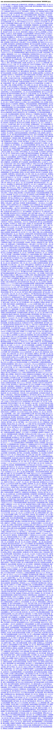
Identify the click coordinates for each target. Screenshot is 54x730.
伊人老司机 (10, 133)
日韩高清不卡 (8, 379)
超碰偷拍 (20, 25)
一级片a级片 (47, 186)
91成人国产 (38, 454)
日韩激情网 (20, 447)
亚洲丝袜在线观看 (12, 536)
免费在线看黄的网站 (7, 100)
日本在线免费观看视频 (46, 456)
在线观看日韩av (48, 348)
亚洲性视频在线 (39, 663)
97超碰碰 (3, 343)
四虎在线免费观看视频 (40, 295)
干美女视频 (45, 615)
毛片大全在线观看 (39, 136)
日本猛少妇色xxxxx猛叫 (39, 100)
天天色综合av (41, 437)
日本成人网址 (15, 704)
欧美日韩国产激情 (9, 655)
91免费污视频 (37, 304)
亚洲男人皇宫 (49, 271)
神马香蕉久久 (15, 384)
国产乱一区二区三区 (15, 292)
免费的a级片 (12, 244)
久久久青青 (25, 432)
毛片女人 (6, 186)
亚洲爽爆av (12, 25)
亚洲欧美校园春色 (31, 203)
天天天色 (31, 316)
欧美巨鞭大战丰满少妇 (15, 323)
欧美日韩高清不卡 (42, 530)
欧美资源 (28, 382)
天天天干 (27, 485)
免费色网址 (11, 174)
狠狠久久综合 (47, 559)
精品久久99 (36, 251)
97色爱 (9, 340)
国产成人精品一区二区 (42, 145)
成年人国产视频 (33, 213)
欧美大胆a (40, 560)
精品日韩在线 (24, 384)
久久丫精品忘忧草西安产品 (26, 680)
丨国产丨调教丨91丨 (13, 305)
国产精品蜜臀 (39, 692)
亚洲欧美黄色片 (5, 581)
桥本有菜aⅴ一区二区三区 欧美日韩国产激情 (21, 269)
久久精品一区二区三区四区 (38, 141)
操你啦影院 (11, 44)
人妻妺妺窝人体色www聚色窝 (23, 386)
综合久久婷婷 (28, 666)
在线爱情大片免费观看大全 (30, 430)
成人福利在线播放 (19, 663)
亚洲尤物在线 (7, 138)
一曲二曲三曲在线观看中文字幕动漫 (35, 127)
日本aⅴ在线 (7, 649)
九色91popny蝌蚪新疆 (40, 569)
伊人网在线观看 (20, 566)
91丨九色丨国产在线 (42, 38)
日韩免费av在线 (26, 584)
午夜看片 (38, 706)
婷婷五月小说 (11, 182)
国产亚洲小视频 (27, 292)
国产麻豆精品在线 (36, 293)
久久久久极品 (5, 333)
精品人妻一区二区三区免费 (38, 281)
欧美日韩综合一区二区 (42, 285)
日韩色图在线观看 (9, 215)
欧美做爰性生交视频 (9, 276)
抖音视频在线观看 (22, 40)
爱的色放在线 (33, 35)
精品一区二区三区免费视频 (20, 155)
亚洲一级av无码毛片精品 (19, 649)
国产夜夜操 (7, 408)
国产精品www (30, 311)
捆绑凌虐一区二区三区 (20, 252)
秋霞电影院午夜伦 (21, 175)
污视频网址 (36, 114)
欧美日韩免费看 (40, 194)
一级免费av (43, 598)
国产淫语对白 (47, 293)
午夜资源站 (6, 324)
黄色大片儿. (40, 701)
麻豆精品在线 (33, 40)
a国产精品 (16, 203)
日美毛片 (7, 180)
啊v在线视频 (47, 131)
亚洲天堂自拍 (5, 412)
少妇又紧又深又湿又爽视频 (19, 139)
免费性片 (36, 353)
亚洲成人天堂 (37, 711)
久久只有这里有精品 (47, 80)
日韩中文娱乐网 (6, 357)
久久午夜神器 (27, 50)
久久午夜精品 (19, 216)
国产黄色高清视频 (18, 348)
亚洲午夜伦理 (14, 42)
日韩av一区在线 (18, 141)
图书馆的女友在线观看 (32, 57)
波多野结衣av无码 (22, 157)
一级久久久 (19, 20)
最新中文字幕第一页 (44, 708)
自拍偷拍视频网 (9, 109)
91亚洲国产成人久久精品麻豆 (17, 311)
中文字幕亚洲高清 (36, 59)
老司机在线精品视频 (16, 98)
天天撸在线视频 (34, 246)
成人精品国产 (32, 408)
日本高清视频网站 (43, 466)
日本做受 (14, 73)
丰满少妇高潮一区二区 (35, 93)
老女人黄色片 (35, 180)
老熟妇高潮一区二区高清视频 (40, 678)
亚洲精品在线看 (37, 292)
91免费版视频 (43, 129)
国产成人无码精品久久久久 (16, 198)
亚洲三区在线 (11, 80)
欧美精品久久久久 (25, 180)
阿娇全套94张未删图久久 (8, 37)
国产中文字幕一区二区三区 (12, 90)
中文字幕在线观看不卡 (25, 711)
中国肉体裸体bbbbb (22, 244)
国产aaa (8, 26)
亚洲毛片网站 (39, 269)
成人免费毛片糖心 (47, 331)
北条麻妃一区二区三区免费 (30, 158)
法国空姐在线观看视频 (21, 133)
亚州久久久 (46, 76)
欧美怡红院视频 (32, 625)
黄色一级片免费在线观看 (10, 45)
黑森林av (45, 299)
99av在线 (8, 288)
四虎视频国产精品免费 (30, 427)
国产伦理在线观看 (46, 204)
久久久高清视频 (29, 13)
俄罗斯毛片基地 (46, 506)
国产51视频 (27, 473)
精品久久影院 (11, 600)
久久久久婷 (22, 194)
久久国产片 (45, 162)
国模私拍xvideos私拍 (23, 459)
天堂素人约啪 (41, 30)
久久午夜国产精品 (36, 225)
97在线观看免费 (45, 180)
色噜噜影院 (37, 564)
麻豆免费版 (17, 47)
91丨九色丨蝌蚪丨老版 (33, 232)
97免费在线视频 (7, 30)
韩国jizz (46, 169)
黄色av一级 (36, 661)
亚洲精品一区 (22, 506)
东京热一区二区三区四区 (44, 35)
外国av (25, 581)
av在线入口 (7, 401)
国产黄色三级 (24, 446)
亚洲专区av (9, 495)
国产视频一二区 (23, 422)
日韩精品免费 (29, 234)
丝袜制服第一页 (46, 646)
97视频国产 (25, 574)
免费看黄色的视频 (22, 35)
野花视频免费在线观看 (14, 608)
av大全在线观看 (24, 704)
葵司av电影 (14, 581)
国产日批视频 (5, 98)
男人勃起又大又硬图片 (38, 538)
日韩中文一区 (17, 307)
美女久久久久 (21, 382)
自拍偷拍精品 (34, 216)
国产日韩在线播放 (13, 352)
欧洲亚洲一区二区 (43, 201)
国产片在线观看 (13, 425)
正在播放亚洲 (38, 256)
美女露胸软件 (33, 369)
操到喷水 (14, 535)
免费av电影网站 (17, 552)
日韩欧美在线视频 (24, 81)
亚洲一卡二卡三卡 (14, 345)
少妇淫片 (15, 716)
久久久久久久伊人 (43, 427)
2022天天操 (32, 273)
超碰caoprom (28, 276)
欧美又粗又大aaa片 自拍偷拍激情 (21, 401)
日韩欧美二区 (8, 145)
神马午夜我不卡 (33, 531)
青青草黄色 (12, 571)
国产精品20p (46, 699)
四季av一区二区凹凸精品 (35, 186)
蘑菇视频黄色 (23, 451)
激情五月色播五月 (26, 163)
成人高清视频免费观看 (15, 675)
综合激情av (6, 223)
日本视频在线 (32, 112)
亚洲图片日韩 (34, 470)
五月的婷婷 (42, 151)
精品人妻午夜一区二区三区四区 (37, 490)
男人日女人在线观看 (35, 384)
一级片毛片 (16, 208)
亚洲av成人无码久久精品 (29, 117)
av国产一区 (28, 417)
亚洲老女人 (27, 293)
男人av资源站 (12, 239)
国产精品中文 (37, 211)
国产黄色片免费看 (37, 447)
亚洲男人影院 (5, 518)
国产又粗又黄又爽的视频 (42, 266)
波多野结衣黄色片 (25, 684)
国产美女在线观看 (35, 44)
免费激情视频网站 (43, 103)
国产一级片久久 (30, 61)
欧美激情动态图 (34, 574)
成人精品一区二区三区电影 (22, 489)
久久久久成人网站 (30, 37)
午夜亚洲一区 (34, 11)
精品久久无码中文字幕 (21, 358)
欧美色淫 (35, 280)
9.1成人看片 (34, 403)
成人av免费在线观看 (46, 232)
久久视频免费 (45, 62)
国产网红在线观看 (41, 511)
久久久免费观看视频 (38, 696)
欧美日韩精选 (17, 507)
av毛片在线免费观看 (29, 145)
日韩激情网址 (26, 54)
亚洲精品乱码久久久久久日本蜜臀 (39, 444)
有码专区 (42, 56)
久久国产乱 (9, 69)
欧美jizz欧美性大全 (35, 80)
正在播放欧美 (29, 309)
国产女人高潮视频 (41, 32)
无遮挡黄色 (48, 370)
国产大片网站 (25, 317)
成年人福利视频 (9, 386)
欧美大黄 (37, 562)
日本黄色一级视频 (46, 288)
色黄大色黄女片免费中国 (29, 119)
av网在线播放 (31, 581)
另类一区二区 (24, 263)
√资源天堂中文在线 (20, 374)
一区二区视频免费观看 (33, 18)
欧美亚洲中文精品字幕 (19, 458)
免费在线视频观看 (9, 432)
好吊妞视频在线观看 (29, 283)
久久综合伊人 (49, 215)
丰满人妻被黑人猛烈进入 (44, 133)
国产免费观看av (27, 211)
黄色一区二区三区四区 (24, 124)
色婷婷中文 (10, 74)
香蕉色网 (37, 20)
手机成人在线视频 (39, 442)
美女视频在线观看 (13, 114)
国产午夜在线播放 (40, 576)
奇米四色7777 (30, 107)
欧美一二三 (26, 59)
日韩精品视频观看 (29, 572)
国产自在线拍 (29, 353)
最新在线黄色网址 (12, 370)
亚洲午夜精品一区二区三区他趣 (29, 151)
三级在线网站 (16, 254)
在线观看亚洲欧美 (8, 246)
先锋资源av (29, 295)
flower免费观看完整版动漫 (43, 26)
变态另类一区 (5, 81)
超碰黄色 (41, 432)
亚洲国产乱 (17, 492)
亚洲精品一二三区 (8, 660)
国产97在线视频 (39, 134)
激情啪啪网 (48, 283)
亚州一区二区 (34, 589)
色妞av (48, 617)
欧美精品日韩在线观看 (37, 150)
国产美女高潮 (13, 290)
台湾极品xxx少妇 (47, 340)
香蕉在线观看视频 (31, 103)
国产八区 (35, 461)
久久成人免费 (43, 459)
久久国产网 (21, 61)
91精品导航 (49, 576)
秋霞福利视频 (47, 290)
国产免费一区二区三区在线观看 (13, 473)
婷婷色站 (3, 93)
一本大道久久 (41, 203)
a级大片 (39, 689)
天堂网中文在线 (11, 331)
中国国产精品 (15, 487)
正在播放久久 (24, 444)
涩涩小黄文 (47, 478)
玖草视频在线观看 (22, 312)
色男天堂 (41, 382)
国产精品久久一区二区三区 (14, 177)
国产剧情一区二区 (14, 186)
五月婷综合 (47, 73)
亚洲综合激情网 (9, 406)
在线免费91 (6, 530)
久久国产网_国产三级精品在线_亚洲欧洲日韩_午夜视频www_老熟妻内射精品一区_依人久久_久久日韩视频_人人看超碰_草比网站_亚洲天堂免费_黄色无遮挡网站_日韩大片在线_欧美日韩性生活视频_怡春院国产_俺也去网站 (27, 6)
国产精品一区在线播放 (24, 453)
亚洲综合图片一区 (9, 668)
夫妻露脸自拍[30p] (9, 694)
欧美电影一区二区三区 (20, 201)
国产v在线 (46, 374)
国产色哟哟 (35, 607)
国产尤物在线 (47, 547)
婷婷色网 (26, 80)
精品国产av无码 (42, 81)
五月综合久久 (17, 30)
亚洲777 (27, 500)
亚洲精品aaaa (41, 643)
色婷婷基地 (4, 314)
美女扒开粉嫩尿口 (37, 268)
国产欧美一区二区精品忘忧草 (23, 406)
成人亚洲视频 (43, 25)
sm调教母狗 (16, 685)
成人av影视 (13, 280)
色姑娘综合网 (39, 9)
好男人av (7, 280)
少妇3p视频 (40, 71)
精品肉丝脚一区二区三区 (18, 232)
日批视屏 (35, 382)
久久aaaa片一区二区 (14, 317)
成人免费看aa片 (32, 451)
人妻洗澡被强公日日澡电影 (36, 139)
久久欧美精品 (37, 276)
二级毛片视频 (34, 45)
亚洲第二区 (30, 223)
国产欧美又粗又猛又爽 (15, 251)
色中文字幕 (43, 57)
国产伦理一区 (45, 189)
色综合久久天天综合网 (41, 21)
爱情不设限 (31, 157)
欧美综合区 (14, 350)
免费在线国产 (38, 487)
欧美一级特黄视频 (8, 663)
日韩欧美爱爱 (7, 83)
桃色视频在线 (43, 620)
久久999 (39, 331)
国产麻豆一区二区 (12, 422)
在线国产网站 (11, 578)
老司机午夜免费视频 (10, 121)
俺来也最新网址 (43, 358)
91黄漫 (51, 554)
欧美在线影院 (30, 9)
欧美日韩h (50, 504)
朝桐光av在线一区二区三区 (22, 23)
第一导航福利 (26, 403)
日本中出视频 (49, 516)
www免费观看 (25, 150)
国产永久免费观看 (42, 187)
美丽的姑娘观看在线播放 (37, 660)
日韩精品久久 (17, 495)
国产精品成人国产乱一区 (37, 394)
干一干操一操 (20, 578)
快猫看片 (38, 533)
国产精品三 (41, 68)
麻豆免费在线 (25, 71)
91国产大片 (28, 131)
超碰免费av (28, 447)
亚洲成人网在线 (27, 251)
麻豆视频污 (39, 74)
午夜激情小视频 (16, 138)
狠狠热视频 (15, 309)
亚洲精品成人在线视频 (37, 215)
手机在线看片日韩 (8, 336)
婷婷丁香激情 (8, 235)
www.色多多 (49, 328)
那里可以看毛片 (37, 138)
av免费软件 (12, 412)
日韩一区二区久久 (8, 574)
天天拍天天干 (7, 297)
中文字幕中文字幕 (42, 244)
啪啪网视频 (10, 343)
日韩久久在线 (27, 725)
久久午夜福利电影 (33, 362)
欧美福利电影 (15, 583)
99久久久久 (13, 530)
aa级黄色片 (47, 499)
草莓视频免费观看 (19, 52)
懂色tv (18, 519)
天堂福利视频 (10, 23)
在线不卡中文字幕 (38, 163)
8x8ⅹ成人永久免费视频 (46, 97)
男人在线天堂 (48, 429)
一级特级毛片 (46, 495)
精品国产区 (12, 122)
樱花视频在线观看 (6, 341)
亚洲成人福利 (11, 230)
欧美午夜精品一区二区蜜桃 (22, 343)
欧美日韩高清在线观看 (23, 456)
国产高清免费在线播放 (27, 377)
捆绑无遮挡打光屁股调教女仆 (22, 196)
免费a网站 (21, 434)
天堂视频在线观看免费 (30, 466)
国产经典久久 (7, 478)
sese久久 (15, 506)
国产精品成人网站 (42, 69)
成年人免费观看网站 (9, 682)
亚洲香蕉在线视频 (11, 382)
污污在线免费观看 (28, 33)
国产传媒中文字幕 (48, 312)
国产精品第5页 (32, 701)
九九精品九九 (8, 97)
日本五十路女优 (10, 240)
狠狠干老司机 (12, 38)
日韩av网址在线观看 (19, 516)
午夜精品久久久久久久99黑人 (38, 535)
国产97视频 (40, 697)
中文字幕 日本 (31, 240)
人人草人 (30, 569)
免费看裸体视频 (35, 571)
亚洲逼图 (7, 42)
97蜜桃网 (40, 478)
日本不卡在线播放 (35, 64)
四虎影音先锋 (17, 365)
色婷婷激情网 (19, 74)
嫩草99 (28, 52)
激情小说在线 (35, 665)
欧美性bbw (40, 348)
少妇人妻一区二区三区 (24, 121)
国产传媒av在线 (34, 482)
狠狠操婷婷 (10, 54)
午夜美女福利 (41, 410)
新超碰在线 (46, 352)
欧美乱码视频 (9, 201)
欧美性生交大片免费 (36, 52)
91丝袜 (33, 26)
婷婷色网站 (48, 71)
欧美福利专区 (20, 49)
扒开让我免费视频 (33, 336)
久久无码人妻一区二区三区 (12, 14)
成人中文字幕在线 (44, 216)
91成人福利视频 (25, 651)
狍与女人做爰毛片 (40, 536)
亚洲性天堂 (37, 341)
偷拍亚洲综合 (42, 287)
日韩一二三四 (9, 169)
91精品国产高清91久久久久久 (13, 11)
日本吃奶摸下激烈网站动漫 (39, 583)
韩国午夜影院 (5, 562)
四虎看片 (47, 600)
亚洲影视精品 (43, 405)
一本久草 (12, 624)
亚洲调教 (13, 459)
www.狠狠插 (38, 297)
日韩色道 (32, 514)
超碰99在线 (30, 328)
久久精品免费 (21, 9)
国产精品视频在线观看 (7, 273)
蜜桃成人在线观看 (8, 728)
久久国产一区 (31, 115)
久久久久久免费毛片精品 (31, 346)
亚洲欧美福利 (43, 336)
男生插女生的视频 (25, 314)
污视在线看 (46, 552)
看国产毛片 (43, 18)
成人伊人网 (38, 352)
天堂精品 (38, 218)
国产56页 (3, 329)
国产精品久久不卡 (17, 427)
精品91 (46, 134)
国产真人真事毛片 (9, 584)
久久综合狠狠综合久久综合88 (36, 175)
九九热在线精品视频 (11, 68)
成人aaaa (5, 319)
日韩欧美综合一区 (37, 131)
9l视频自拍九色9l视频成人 (12, 143)
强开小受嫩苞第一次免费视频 (9, 162)
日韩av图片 (22, 42)
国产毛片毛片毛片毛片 (13, 692)
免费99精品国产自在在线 (27, 305)
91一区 (39, 446)
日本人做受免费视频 (32, 393)
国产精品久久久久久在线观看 (41, 90)
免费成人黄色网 (45, 302)
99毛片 (19, 163)
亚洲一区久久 (19, 364)
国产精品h (26, 141)
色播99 (49, 127)
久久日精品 (49, 203)
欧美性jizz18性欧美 (30, 560)
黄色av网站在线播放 (43, 400)
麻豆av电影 (6, 302)
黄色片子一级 (34, 177)
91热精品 (28, 242)
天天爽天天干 (22, 115)
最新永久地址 (38, 552)
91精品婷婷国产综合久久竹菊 (41, 247)
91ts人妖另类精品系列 (20, 336)
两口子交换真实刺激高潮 (44, 369)
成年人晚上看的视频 (45, 589)
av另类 (10, 625)
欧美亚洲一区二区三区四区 (16, 127)
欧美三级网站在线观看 (9, 579)
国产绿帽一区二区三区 (24, 280)
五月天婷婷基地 (11, 40)
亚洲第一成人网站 (33, 405)
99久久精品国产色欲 (28, 307)
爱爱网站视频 (33, 68)
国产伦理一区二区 (48, 605)
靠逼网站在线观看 (45, 562)
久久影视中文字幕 (37, 497)
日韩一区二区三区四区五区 (21, 64)
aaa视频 (33, 169)
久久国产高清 (22, 86)
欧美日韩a (49, 579)
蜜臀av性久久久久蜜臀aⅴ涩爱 (13, 225)
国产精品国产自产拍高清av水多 (13, 257)
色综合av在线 (41, 146)
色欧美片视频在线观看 (21, 299)
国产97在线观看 (23, 162)
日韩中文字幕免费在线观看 (43, 415)
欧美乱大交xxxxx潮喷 (27, 341)
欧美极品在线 (16, 497)
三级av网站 (26, 675)
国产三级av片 (36, 578)
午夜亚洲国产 (47, 52)
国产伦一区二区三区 (45, 470)
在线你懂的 (43, 246)
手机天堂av (35, 324)
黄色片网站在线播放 (7, 299)
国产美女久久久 (10, 117)
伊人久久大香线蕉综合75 (39, 364)
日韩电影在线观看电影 (7, 364)
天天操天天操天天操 (14, 78)
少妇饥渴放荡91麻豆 (7, 358)
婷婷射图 (44, 656)
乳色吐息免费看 (9, 514)
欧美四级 (11, 465)
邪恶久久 (28, 324)
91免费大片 (17, 110)
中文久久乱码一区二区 (13, 227)
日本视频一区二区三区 (22, 179)
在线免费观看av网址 (18, 16)
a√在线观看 (25, 177)
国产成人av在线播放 (7, 252)
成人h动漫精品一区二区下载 (44, 514)
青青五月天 (4, 346)
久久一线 (22, 538)
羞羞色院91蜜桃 (5, 545)
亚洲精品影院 (35, 124)
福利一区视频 (38, 699)
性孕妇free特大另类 (31, 434)
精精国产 (45, 227)
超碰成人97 (32, 32)
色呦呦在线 (35, 25)
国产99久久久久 (11, 187)
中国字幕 (22, 391)
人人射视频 (30, 381)
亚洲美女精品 (8, 165)
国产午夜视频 (48, 560)
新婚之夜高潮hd (19, 192)
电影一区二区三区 (6, 427)
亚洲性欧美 (24, 186)
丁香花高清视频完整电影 (39, 406)
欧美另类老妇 (15, 651)
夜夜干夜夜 (4, 206)
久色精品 (20, 319)
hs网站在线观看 (7, 661)
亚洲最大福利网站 (38, 73)
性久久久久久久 (34, 420)
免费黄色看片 (18, 59)
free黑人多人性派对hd (13, 88)
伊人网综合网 (44, 153)
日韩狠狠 (49, 410)
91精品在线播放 (34, 254)
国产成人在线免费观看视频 (44, 98)
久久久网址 (21, 295)
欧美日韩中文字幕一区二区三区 (34, 148)
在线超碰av (31, 299)
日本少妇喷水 (23, 338)
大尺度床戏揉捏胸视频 (44, 112)
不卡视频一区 (28, 268)
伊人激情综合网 (6, 350)
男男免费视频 (13, 680)
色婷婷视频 (31, 252)
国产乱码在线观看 (18, 242)
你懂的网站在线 (32, 595)
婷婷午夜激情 (33, 146)
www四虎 (28, 538)
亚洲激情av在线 (30, 218)
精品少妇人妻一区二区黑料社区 (29, 620)
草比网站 (13, 417)
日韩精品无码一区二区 (29, 187)
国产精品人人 (24, 531)
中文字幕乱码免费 (9, 572)
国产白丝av (38, 413)
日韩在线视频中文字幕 (27, 413)
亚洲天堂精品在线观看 (19, 661)
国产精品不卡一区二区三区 (37, 88)
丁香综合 (10, 192)
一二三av (12, 283)
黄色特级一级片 (7, 348)
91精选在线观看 (43, 324)
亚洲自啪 (6, 211)
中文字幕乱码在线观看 (27, 692)
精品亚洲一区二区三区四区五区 (10, 393)
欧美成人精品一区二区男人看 (15, 423)
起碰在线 (48, 122)
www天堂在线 (8, 598)
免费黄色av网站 (18, 235)
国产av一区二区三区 (7, 307)
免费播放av (22, 103)
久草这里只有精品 (14, 129)
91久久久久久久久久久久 (20, 463)
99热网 (24, 62)
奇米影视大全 (26, 429)
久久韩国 (21, 485)
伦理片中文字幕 (13, 115)
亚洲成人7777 (5, 283)
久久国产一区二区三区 (33, 333)
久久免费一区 (16, 559)
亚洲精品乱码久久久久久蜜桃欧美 (30, 329)
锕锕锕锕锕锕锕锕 (20, 465)
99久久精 (14, 613)
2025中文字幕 (34, 109)
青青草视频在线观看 (30, 74)
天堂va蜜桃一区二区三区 (31, 85)
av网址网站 (15, 408)
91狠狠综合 (9, 504)
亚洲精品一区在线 (6, 632)
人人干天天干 (34, 485)
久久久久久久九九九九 (21, 369)
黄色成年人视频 (42, 376)
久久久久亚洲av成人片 (38, 23)
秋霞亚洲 (20, 571)
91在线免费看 (39, 305)
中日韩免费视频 (7, 398)
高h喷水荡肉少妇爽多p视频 (44, 690)
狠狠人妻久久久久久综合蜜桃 (19, 702)
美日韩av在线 (48, 391)
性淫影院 (22, 203)
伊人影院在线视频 (41, 61)
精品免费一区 (42, 158)
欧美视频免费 (42, 494)
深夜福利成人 (18, 222)
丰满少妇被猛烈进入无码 (13, 281)
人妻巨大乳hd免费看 (24, 367)
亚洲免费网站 (44, 261)
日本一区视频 (8, 685)
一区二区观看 (35, 97)
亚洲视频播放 (40, 596)
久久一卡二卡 (20, 548)
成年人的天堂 (7, 535)
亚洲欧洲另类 (34, 456)
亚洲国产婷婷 (35, 631)
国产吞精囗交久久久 (43, 167)
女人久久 (8, 567)
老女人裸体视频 (45, 20)
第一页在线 (6, 360)
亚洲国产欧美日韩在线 (31, 550)
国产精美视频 (14, 81)
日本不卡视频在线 (35, 204)
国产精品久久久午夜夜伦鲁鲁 (34, 83)
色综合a (43, 251)
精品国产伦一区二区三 (37, 122)
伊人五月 (16, 194)
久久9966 (11, 321)
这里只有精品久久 (34, 288)
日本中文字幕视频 (8, 369)
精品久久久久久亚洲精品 (23, 206)
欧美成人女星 (47, 591)
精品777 (42, 13)
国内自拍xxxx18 (29, 198)
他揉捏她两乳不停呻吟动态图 (29, 557)
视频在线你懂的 (40, 283)
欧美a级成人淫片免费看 (29, 400)
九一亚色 (27, 109)
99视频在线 (7, 651)
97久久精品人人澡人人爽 (29, 30)
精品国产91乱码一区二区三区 (11, 32)
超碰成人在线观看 (18, 648)
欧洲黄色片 (23, 105)
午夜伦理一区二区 (19, 547)
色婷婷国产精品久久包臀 (46, 11)
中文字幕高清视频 (22, 435)
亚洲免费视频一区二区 (30, 235)
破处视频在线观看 (6, 559)
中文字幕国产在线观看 (21, 726)
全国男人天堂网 (9, 673)
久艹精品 (46, 435)
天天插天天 (9, 33)
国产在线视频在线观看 (39, 220)
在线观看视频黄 (15, 627)
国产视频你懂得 (26, 138)
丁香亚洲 (12, 562)
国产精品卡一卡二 (17, 160)
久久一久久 (17, 54)
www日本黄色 (11, 20)
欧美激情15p (16, 437)
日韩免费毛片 (10, 629)
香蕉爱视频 (38, 319)
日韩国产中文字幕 (47, 357)
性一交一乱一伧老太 (14, 76)
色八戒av (45, 242)
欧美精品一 (18, 119)
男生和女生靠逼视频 (37, 206)
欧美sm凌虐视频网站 (17, 26)
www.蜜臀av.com (33, 201)
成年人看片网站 (43, 105)
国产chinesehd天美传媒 (21, 273)
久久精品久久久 (33, 358)
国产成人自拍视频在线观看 (25, 636)
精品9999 (21, 234)
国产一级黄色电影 (45, 254)
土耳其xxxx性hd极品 (27, 76)
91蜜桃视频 (23, 381)
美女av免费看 (23, 483)
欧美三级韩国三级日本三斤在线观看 (37, 172)
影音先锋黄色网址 (39, 458)
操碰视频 (39, 591)
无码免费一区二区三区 (20, 355)
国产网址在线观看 (42, 235)
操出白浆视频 (12, 564)
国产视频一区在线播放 (45, 425)
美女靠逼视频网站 (47, 341)
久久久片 (41, 370)
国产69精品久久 (33, 425)
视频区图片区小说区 (46, 121)
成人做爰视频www (12, 61)
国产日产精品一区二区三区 (39, 401)
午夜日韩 (30, 256)
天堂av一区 (45, 64)
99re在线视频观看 (46, 473)
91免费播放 (49, 251)
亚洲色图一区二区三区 (34, 483)
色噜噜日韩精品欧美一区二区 (9, 234)
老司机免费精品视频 (30, 687)
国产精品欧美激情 (42, 608)
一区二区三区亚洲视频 (27, 345)
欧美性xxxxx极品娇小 (41, 208)
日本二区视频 (44, 102)
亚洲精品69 (45, 446)
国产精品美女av (35, 379)
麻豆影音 (29, 716)
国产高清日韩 (10, 110)
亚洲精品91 (19, 449)
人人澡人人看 (15, 105)
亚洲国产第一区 (9, 59)
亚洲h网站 (10, 184)
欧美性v (3, 204)
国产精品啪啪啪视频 (42, 170)
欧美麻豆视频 (8, 554)
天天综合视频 (32, 658)
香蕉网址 (18, 117)
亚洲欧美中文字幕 (27, 323)
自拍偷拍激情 (40, 191)
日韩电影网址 (39, 107)
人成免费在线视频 (47, 297)
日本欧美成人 (9, 394)
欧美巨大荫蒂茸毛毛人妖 (11, 66)
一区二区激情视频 (45, 124)
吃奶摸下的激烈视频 (18, 148)
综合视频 (44, 453)
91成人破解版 (45, 218)
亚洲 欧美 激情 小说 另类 (23, 174)
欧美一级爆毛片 (5, 523)
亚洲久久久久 (46, 454)
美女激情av (33, 317)
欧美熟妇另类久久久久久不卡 (39, 54)
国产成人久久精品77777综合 (36, 338)
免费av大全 (27, 389)
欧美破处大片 (25, 254)
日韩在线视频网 (41, 257)
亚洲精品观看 (26, 215)
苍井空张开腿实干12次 (13, 71)
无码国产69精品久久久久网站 (22, 97)
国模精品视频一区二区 (27, 285)
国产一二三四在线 (36, 555)
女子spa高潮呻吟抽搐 (21, 490)
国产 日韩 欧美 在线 (30, 259)
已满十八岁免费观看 (28, 95)
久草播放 (13, 523)
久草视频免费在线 (32, 86)
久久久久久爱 (38, 76)
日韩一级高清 (26, 225)
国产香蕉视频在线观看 (9, 57)
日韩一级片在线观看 (41, 311)
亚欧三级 (39, 581)
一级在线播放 (41, 408)
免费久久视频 (10, 261)
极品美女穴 (4, 13)
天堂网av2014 (40, 157)
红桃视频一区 (41, 658)
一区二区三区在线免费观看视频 (26, 38)
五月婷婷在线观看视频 (23, 494)
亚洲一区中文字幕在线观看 (17, 18)
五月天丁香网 (12, 480)
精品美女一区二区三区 (37, 28)
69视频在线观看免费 (41, 526)
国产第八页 (47, 492)
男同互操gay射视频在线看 (16, 346)
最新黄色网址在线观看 (24, 418)
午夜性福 (30, 661)
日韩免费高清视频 (28, 319)
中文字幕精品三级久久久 (43, 126)
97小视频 (18, 584)
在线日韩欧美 (5, 627)
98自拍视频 (9, 706)
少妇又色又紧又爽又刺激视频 (11, 396)
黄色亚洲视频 (36, 160)
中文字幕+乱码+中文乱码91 (34, 465)
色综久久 (40, 518)
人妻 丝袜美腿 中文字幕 (25, 73)
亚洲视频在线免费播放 (22, 44)
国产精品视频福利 (39, 543)
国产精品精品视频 (16, 545)
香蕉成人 (33, 242)
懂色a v (9, 429)
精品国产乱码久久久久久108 (28, 66)
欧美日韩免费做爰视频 (41, 381)
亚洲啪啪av (6, 721)
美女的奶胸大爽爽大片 (25, 247)
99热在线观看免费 (23, 290)
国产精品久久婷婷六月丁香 (33, 49)
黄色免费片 (25, 11)
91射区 (14, 596)
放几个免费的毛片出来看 (15, 687)
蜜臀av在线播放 (44, 155)
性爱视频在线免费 (12, 434)
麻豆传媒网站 (34, 459)
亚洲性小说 (23, 172)
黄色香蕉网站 (35, 314)
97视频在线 (46, 422)
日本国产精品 (12, 124)
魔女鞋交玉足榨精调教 (24, 239)
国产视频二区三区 (42, 40)
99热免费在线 (33, 133)
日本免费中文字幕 (14, 377)
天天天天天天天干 (6, 285)
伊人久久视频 (33, 263)
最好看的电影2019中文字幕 (45, 625)
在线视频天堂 (20, 624)
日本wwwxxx (41, 434)
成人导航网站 (10, 47)
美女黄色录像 (38, 223)
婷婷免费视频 (46, 566)
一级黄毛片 (11, 206)
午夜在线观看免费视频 (43, 192)
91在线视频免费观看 (27, 78)
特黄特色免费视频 (15, 360)
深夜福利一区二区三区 (31, 694)
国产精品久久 (12, 319)
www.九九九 (43, 386)
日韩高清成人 (7, 50)
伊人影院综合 (31, 194)
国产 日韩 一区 (8, 218)
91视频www (49, 519)
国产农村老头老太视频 (16, 268)
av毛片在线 (43, 346)
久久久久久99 (47, 465)
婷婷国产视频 (49, 408)
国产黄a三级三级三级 (16, 199)
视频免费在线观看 (26, 220)
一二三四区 (28, 423)
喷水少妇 (28, 478)
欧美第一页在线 (19, 109)
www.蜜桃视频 (36, 165)
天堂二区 (36, 636)
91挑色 (22, 511)
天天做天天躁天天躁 (45, 485)
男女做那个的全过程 (10, 622)
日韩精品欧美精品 (33, 56)
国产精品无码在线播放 (13, 93)
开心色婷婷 (45, 138)
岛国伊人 (19, 475)
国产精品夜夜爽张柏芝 (29, 709)
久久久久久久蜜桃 (29, 596)
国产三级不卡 (22, 189)
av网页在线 (50, 601)
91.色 (22, 559)
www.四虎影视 (42, 677)
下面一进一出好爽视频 (18, 83)
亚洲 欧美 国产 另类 (10, 163)
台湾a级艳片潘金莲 (30, 192)
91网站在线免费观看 (43, 675)
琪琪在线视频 (43, 716)
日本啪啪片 (37, 316)
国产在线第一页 (42, 117)
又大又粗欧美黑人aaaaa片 (18, 328)
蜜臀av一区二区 (26, 165)
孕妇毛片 (37, 199)
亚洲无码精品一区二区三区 (21, 554)
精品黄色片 (33, 71)
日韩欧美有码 (33, 222)
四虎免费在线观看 (11, 312)
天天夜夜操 (28, 249)
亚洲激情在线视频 (42, 263)
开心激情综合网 (42, 119)
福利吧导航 (42, 45)
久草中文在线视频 (35, 622)
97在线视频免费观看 (41, 377)
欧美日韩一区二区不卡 (34, 62)
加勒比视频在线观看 (40, 275)
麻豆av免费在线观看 (36, 290)
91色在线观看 (26, 379)
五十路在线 (31, 533)
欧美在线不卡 (39, 143)
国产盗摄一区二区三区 (20, 701)
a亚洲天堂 (21, 613)
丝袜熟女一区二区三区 (20, 405)
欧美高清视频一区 (34, 155)
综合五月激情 (21, 499)
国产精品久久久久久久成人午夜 (29, 278)
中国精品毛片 (11, 316)
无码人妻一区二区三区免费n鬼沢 (20, 302)
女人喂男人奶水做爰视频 (25, 335)
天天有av (37, 13)
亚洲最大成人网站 (43, 280)
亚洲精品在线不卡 (23, 45)
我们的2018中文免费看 (23, 122)
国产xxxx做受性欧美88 (11, 247)
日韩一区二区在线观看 (35, 340)
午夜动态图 (45, 581)
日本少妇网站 (38, 648)
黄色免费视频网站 (23, 589)
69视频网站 (25, 204)
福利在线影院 (17, 165)
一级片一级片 (47, 225)
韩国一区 (48, 194)
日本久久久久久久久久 (13, 271)
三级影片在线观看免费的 (16, 13)
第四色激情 (24, 32)
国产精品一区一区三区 (35, 312)
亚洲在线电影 (46, 649)
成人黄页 (27, 598)
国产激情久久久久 (22, 340)
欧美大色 (43, 617)
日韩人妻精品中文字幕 (9, 35)
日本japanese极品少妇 (34, 615)
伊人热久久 (34, 389)
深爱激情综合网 (44, 278)
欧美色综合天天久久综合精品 (30, 47)
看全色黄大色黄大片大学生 (36, 210)
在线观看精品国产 (11, 636)
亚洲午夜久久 (20, 37)
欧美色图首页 (43, 704)
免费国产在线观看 (15, 723)
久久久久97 (47, 398)
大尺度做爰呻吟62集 (13, 444)
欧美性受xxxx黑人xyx (7, 555)
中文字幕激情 (29, 543)
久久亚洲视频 (33, 432)
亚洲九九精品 (22, 223)
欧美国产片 (13, 223)
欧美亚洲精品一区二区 (34, 189)
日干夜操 (3, 370)
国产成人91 (24, 93)
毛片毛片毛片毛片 (28, 20)
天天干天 (26, 222)
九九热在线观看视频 (12, 189)
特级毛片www (25, 610)
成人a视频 (25, 56)
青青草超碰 (12, 418)
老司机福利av (28, 160)
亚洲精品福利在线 (39, 328)
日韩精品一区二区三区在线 (37, 326)
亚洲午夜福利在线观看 (19, 632)
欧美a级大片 (31, 170)
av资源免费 (9, 194)
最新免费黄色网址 (27, 360)
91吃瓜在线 (12, 146)
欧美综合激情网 (23, 425)
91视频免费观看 (38, 323)
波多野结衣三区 (38, 398)
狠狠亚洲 (39, 242)
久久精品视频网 (5, 702)
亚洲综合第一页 (15, 557)
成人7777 (38, 646)
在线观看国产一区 (24, 350)
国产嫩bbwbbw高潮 (26, 271)
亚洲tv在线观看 (17, 33)
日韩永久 (18, 215)
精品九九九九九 (36, 473)
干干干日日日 (10, 566)
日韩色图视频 (27, 25)
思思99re (10, 222)
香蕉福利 (31, 576)
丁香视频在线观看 (40, 95)
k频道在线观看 (7, 150)
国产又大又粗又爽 (47, 91)
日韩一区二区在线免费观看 (22, 169)
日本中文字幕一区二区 (11, 367)
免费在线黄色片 (46, 110)
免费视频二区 (45, 329)
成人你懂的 (10, 524)
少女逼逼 (34, 376)
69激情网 (49, 281)
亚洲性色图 (7, 16)
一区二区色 (20, 264)
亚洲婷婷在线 (16, 329)
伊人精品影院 (18, 678)
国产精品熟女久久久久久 (19, 690)
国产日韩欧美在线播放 (40, 672)
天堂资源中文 (44, 199)
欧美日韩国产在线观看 (26, 487)
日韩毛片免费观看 (44, 86)
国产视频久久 (43, 16)
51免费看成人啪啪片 (7, 242)
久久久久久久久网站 (31, 69)
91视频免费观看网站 (22, 316)
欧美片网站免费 (5, 430)
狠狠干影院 (11, 300)
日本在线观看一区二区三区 (23, 228)
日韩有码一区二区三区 (33, 617)
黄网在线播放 (42, 601)
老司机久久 (33, 81)
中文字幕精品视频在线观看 (29, 14)
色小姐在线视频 (14, 172)
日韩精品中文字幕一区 (39, 237)
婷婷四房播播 (48, 305)
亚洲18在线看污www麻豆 (14, 699)
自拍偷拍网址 (12, 453)
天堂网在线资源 (13, 295)
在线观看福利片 (27, 100)
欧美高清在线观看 (13, 415)
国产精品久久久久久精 (30, 287)
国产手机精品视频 (28, 297)
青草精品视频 (46, 316)
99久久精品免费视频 (34, 102)
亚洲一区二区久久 (11, 376)
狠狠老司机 (29, 458)
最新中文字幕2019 (9, 482)
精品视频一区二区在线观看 (39, 343)
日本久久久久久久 (21, 240)
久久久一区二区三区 (19, 504)
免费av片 (19, 187)
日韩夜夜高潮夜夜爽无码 (34, 355)
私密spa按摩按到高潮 (29, 372)
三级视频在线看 (31, 516)
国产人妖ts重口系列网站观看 (25, 471)
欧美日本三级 (43, 500)
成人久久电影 (15, 151)
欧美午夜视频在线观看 (7, 521)
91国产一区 (25, 545)
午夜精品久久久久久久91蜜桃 (41, 388)
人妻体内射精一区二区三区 (9, 9)
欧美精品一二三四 (18, 259)
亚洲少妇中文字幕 (23, 68)
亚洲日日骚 (11, 605)
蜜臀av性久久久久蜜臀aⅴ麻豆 (26, 266)
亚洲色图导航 (24, 88)
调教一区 (48, 175)
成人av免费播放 (35, 302)
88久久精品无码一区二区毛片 (18, 126)
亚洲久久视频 (32, 643)
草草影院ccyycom (25, 583)
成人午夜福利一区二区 (31, 16)
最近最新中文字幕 (14, 381)
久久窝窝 (46, 83)
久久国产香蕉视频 (45, 230)
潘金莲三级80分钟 (13, 314)
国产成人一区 (21, 57)
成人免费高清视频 (40, 512)
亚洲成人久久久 (9, 550)
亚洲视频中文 (20, 388)
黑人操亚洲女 (5, 122)
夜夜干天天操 (35, 121)
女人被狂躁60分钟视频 (28, 600)
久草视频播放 (16, 150)
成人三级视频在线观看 (17, 136)
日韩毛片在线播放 (43, 461)
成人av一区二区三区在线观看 (24, 182)
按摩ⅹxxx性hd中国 (27, 723)
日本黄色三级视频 (12, 569)
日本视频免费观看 (6, 458)
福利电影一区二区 (6, 134)
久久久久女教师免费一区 (27, 352)
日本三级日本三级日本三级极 (41, 360)
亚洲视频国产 (5, 290)
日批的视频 (27, 26)
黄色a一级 (18, 430)
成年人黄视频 (10, 374)
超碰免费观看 (29, 442)
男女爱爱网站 (14, 477)
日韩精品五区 (46, 59)
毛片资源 (22, 309)
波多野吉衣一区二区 (41, 252)
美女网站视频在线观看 (43, 612)
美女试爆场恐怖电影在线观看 (12, 56)
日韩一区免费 (47, 555)
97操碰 (34, 720)
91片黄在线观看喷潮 (15, 91)
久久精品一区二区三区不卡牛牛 (27, 530)
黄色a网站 (27, 511)
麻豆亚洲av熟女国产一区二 (42, 182)
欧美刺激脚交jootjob (23, 622)
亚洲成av (9, 95)
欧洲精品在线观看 (28, 668)
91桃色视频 (6, 213)
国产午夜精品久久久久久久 (25, 21)
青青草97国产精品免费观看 (40, 50)
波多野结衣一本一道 (17, 461)
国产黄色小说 (32, 126)
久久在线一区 (29, 136)
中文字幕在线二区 (8, 489)
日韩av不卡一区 (17, 429)
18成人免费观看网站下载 (22, 28)
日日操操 (18, 562)
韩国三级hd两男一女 (41, 198)
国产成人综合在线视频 (12, 391)
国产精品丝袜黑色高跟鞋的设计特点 (23, 134)
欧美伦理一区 (21, 478)
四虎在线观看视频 (17, 50)
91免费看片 (21, 370)
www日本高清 (10, 483)
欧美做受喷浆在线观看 (40, 234)
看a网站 (11, 547)
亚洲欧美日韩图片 (36, 523)
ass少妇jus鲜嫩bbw (46, 160)
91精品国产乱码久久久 (12, 531)
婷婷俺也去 (9, 648)
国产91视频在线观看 (7, 516)
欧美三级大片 (27, 678)
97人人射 (4, 578)
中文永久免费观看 (32, 42)
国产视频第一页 (18, 145)
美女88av (40, 492)
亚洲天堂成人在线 (14, 220)
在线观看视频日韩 (21, 304)
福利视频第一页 (36, 453)
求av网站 (38, 110)
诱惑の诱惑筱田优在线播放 (32, 567)
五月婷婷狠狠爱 (45, 47)
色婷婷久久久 (7, 309)
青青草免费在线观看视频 (38, 239)
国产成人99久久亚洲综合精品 (40, 417)
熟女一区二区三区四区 (40, 588)
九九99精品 (20, 596)
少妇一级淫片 (36, 656)
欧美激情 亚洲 (25, 281)
